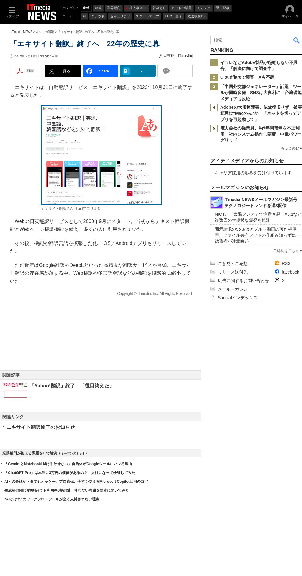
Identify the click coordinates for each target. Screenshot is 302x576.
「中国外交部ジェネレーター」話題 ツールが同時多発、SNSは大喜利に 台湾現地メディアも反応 (261, 92)
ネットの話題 (45, 32)
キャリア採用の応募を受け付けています (253, 172)
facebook (290, 272)
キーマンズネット (73, 453)
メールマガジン (233, 289)
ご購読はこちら (286, 251)
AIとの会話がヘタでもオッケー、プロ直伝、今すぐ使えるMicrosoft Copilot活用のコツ (76, 481)
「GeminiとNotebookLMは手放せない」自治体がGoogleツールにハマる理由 (68, 464)
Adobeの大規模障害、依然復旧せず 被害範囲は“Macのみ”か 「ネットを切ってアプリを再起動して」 (261, 113)
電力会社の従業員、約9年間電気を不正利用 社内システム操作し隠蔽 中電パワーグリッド (260, 134)
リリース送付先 (233, 272)
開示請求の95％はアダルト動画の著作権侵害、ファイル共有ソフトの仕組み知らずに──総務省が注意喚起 (258, 235)
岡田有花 (167, 55)
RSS (286, 263)
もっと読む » (291, 148)
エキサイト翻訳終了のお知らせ (40, 427)
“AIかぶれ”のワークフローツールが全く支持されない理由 (51, 499)
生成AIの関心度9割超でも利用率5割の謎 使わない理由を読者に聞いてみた (66, 490)
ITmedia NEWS (21, 32)
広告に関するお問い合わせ (243, 280)
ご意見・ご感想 (233, 263)
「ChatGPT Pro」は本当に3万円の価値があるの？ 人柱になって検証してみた (69, 473)
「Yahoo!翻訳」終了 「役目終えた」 (72, 385)
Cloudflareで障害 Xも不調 (247, 77)
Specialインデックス (237, 297)
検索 (296, 40)
